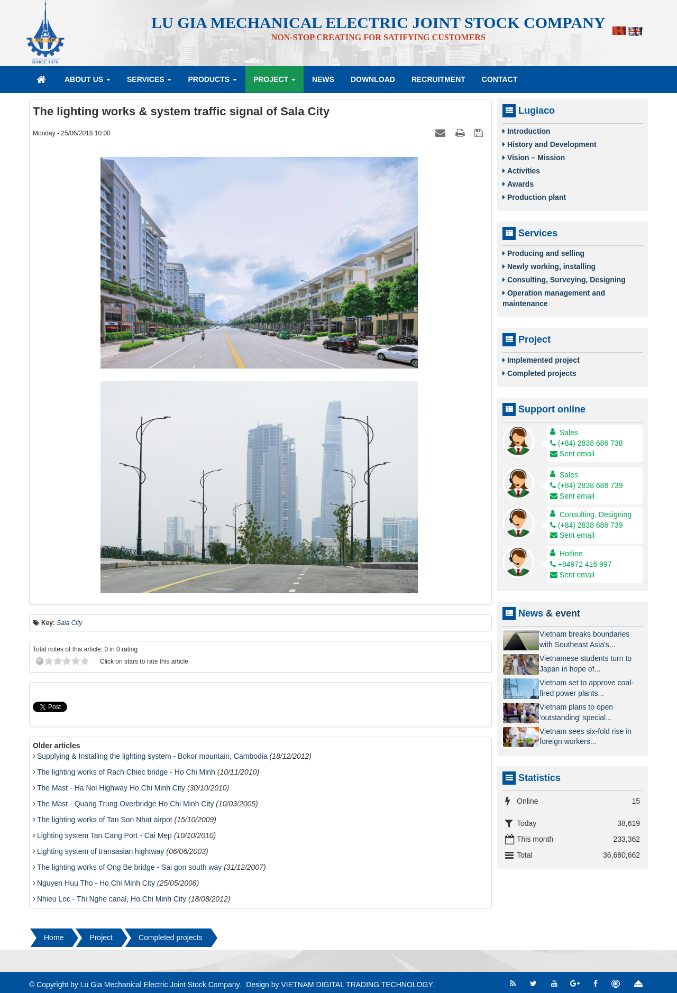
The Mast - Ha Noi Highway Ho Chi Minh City (111, 788)
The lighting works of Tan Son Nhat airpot (104, 819)
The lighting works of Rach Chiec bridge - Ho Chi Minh (126, 772)
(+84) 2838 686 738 (586, 443)
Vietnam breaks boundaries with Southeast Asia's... (584, 639)
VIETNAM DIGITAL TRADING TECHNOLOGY (357, 984)
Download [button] (373, 79)
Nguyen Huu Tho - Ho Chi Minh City (96, 883)
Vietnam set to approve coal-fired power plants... (586, 687)
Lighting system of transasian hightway (100, 851)
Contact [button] (499, 79)
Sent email (572, 453)
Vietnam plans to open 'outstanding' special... (576, 712)
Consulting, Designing (596, 514)
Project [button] (274, 82)
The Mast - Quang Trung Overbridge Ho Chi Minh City (125, 803)
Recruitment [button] (438, 79)
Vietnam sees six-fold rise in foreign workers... (585, 736)
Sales (569, 432)
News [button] (323, 79)
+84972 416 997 (581, 564)
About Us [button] (88, 82)
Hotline (571, 553)
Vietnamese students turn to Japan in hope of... (585, 663)
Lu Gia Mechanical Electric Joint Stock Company (160, 984)
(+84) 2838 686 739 (586, 485)
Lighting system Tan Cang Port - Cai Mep (104, 835)
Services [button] (149, 82)
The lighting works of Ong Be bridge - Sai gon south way (129, 867)
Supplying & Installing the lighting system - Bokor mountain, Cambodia (152, 756)
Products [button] (212, 82)
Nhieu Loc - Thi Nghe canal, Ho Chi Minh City (111, 899)
